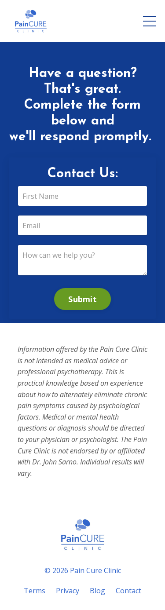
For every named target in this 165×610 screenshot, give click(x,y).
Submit (82, 299)
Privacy (67, 590)
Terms (34, 590)
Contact (128, 590)
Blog (97, 590)
